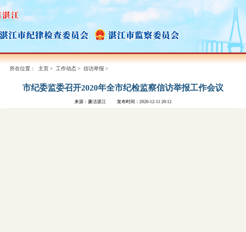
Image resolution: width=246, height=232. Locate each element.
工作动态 (66, 68)
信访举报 (93, 68)
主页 (43, 68)
